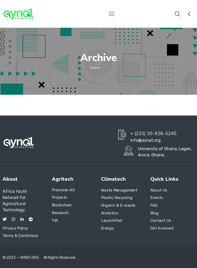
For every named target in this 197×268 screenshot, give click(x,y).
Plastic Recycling (117, 197)
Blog (154, 213)
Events (156, 197)
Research (60, 212)
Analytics (109, 213)
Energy (107, 228)
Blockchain (62, 205)
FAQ (154, 205)
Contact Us (160, 220)
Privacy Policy (15, 228)
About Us (158, 190)
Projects (59, 197)
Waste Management (119, 190)
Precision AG (63, 190)
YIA (55, 220)
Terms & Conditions (20, 235)
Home (95, 67)
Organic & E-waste (118, 205)
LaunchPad (111, 220)
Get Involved (161, 228)
